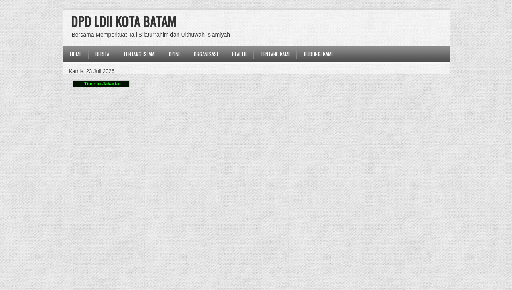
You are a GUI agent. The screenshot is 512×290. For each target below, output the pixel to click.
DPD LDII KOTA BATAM (123, 21)
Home (75, 54)
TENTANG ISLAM (139, 54)
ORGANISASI (206, 54)
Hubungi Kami (318, 54)
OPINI (174, 54)
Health (239, 54)
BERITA (102, 54)
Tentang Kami (275, 54)
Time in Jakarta (101, 84)
